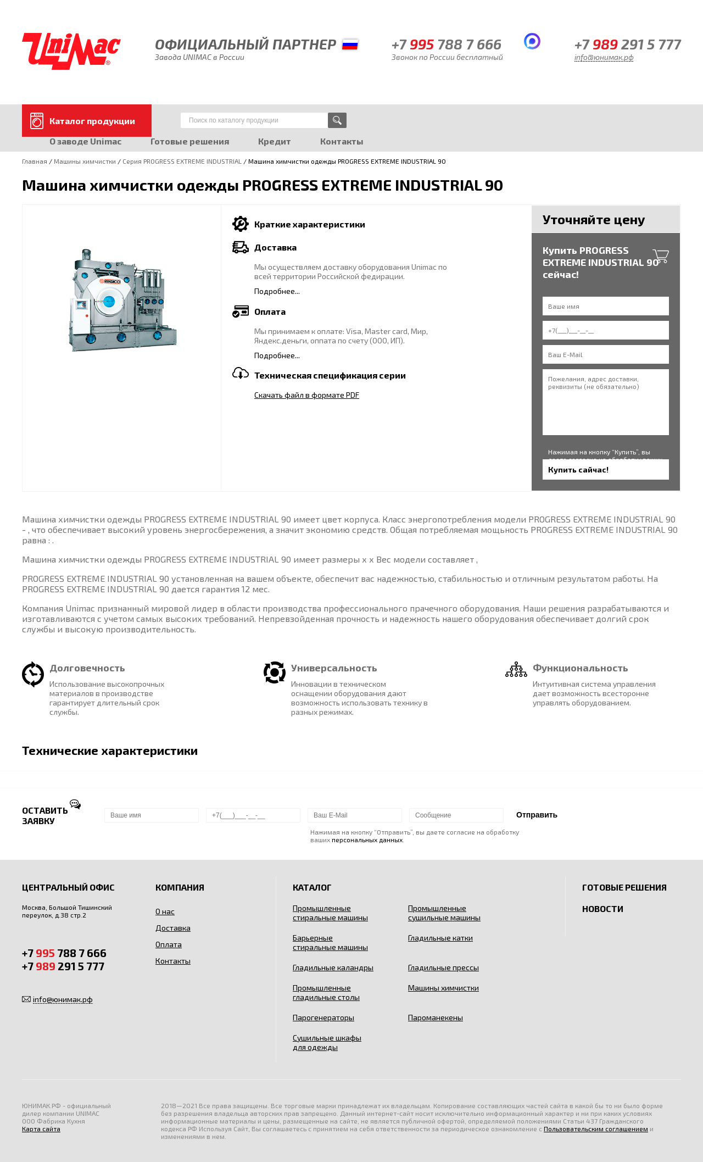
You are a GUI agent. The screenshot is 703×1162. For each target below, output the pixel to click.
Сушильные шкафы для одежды (327, 1042)
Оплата (168, 944)
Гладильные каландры (333, 967)
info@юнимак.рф (604, 57)
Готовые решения (189, 141)
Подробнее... (277, 291)
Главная (34, 161)
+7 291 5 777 (627, 43)
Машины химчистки (85, 161)
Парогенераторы (323, 1017)
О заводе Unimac (85, 141)
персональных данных (367, 839)
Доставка (173, 927)
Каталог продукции (92, 120)
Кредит (274, 141)
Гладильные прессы (443, 967)
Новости (602, 908)
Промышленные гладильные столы (326, 992)
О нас (165, 911)
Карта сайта (41, 1128)
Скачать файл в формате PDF (306, 394)
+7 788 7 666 (446, 43)
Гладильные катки (440, 937)
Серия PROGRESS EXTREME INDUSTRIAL (182, 161)
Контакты (342, 141)
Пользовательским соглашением (596, 1128)
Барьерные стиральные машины (330, 942)
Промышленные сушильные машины (444, 912)
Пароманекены (435, 1017)
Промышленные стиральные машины (330, 912)
